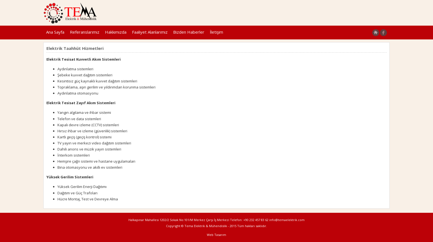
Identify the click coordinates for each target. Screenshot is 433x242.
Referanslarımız (84, 32)
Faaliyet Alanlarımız (150, 32)
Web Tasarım (216, 235)
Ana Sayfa (55, 32)
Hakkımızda (115, 32)
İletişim (216, 32)
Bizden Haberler (188, 32)
